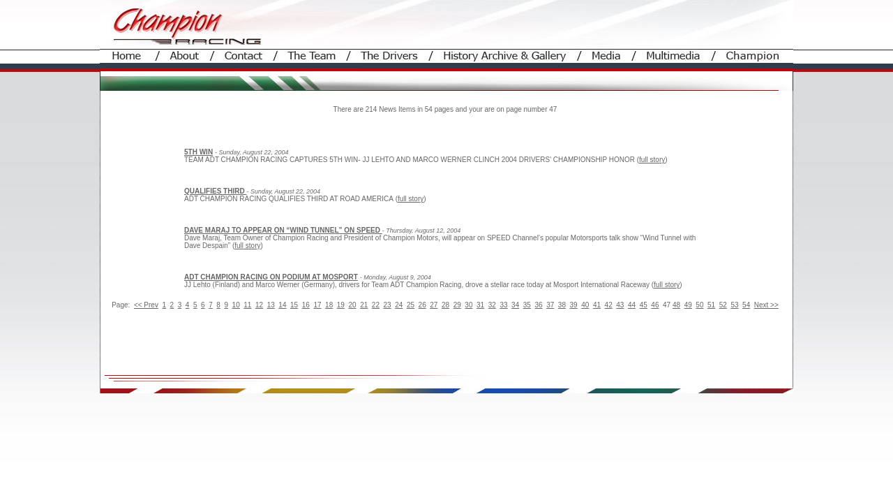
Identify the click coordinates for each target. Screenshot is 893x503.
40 (585, 305)
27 (433, 305)
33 (503, 305)
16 (306, 305)
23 (387, 305)
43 (620, 305)
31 (480, 305)
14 (282, 305)
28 (445, 305)
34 (515, 305)
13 (271, 305)
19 (341, 305)
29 (457, 305)
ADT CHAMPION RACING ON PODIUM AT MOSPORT (271, 277)
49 (688, 305)
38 (562, 305)
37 (550, 305)
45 (643, 305)
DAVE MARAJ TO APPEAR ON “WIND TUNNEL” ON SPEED (283, 230)
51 (711, 305)
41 (597, 305)
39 (574, 305)
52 (723, 305)
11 (247, 305)
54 (746, 305)
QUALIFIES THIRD (215, 191)
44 (632, 305)
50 (699, 305)
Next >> (766, 305)
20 (352, 305)
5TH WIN (198, 152)
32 (492, 305)
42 (609, 305)
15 (294, 305)
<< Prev (146, 305)
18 (329, 305)
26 (422, 305)
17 (317, 305)
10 (236, 305)
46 (655, 305)
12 (259, 305)
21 (364, 305)
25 (410, 305)
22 (376, 305)
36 (538, 305)
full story (652, 159)
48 (676, 305)
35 (527, 305)
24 (399, 305)
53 (734, 305)
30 (468, 305)
